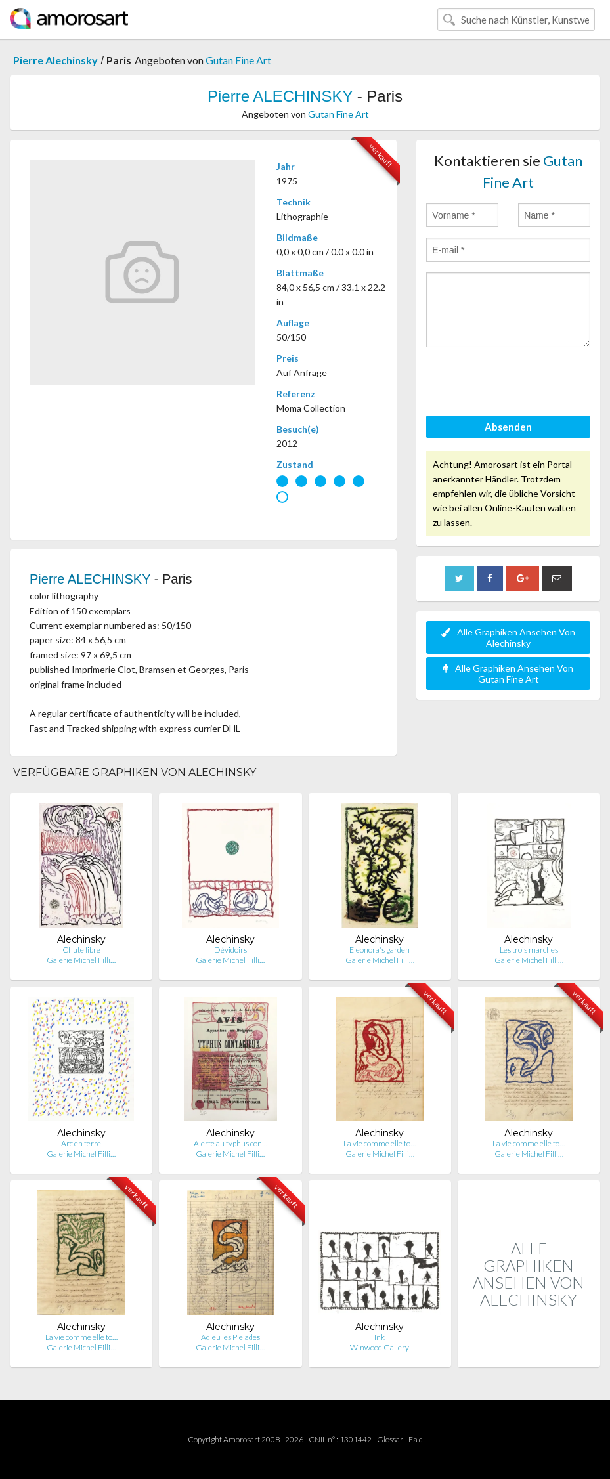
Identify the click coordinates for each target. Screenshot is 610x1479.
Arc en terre (81, 1143)
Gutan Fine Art (238, 60)
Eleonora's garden (379, 949)
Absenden (508, 427)
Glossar (390, 1439)
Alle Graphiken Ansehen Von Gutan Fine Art (508, 673)
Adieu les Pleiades (230, 1337)
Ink (379, 1337)
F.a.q (415, 1439)
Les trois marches (529, 949)
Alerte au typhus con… (230, 1143)
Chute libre (81, 949)
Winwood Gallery (379, 1347)
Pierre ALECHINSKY (280, 96)
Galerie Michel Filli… (81, 960)
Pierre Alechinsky (55, 60)
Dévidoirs (230, 949)
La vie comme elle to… (379, 1143)
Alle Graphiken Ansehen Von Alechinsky (508, 637)
